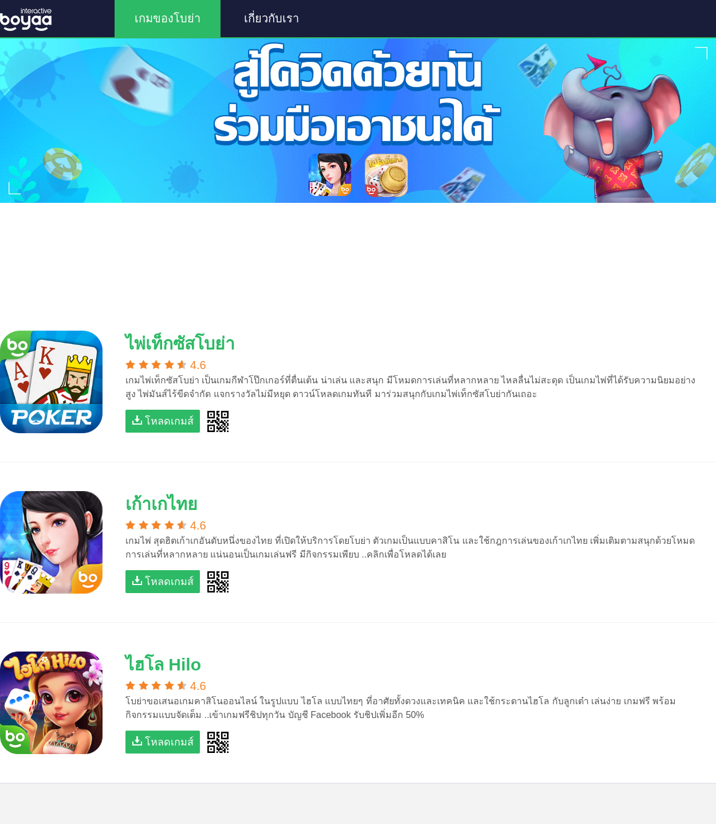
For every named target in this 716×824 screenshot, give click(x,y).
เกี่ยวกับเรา (271, 18)
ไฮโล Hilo (163, 664)
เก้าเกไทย (161, 504)
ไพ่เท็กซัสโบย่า (180, 343)
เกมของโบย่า (167, 18)
